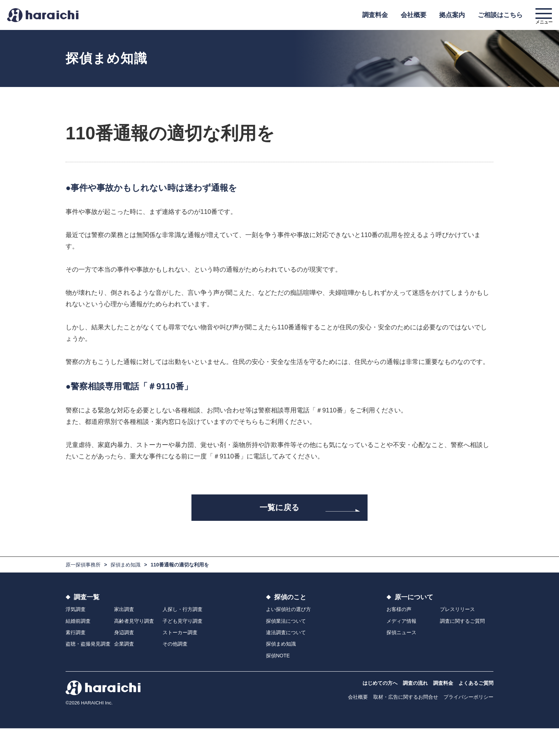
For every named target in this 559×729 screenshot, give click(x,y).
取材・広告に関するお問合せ (405, 697)
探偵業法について (286, 621)
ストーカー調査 (180, 633)
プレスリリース (457, 610)
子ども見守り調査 (182, 621)
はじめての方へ (380, 684)
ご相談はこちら (500, 15)
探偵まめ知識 (125, 565)
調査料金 (375, 15)
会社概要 (413, 15)
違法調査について (286, 633)
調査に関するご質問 (462, 621)
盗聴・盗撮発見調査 (88, 644)
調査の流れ (415, 684)
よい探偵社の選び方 (288, 610)
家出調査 (124, 610)
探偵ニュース (401, 633)
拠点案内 (452, 15)
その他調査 (175, 644)
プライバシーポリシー (468, 697)
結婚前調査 (78, 621)
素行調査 (76, 633)
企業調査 (124, 644)
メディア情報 (401, 621)
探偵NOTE (278, 656)
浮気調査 (76, 610)
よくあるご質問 (475, 684)
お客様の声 (398, 610)
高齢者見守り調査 (134, 621)
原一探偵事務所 (83, 565)
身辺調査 (124, 633)
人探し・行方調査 (182, 610)
